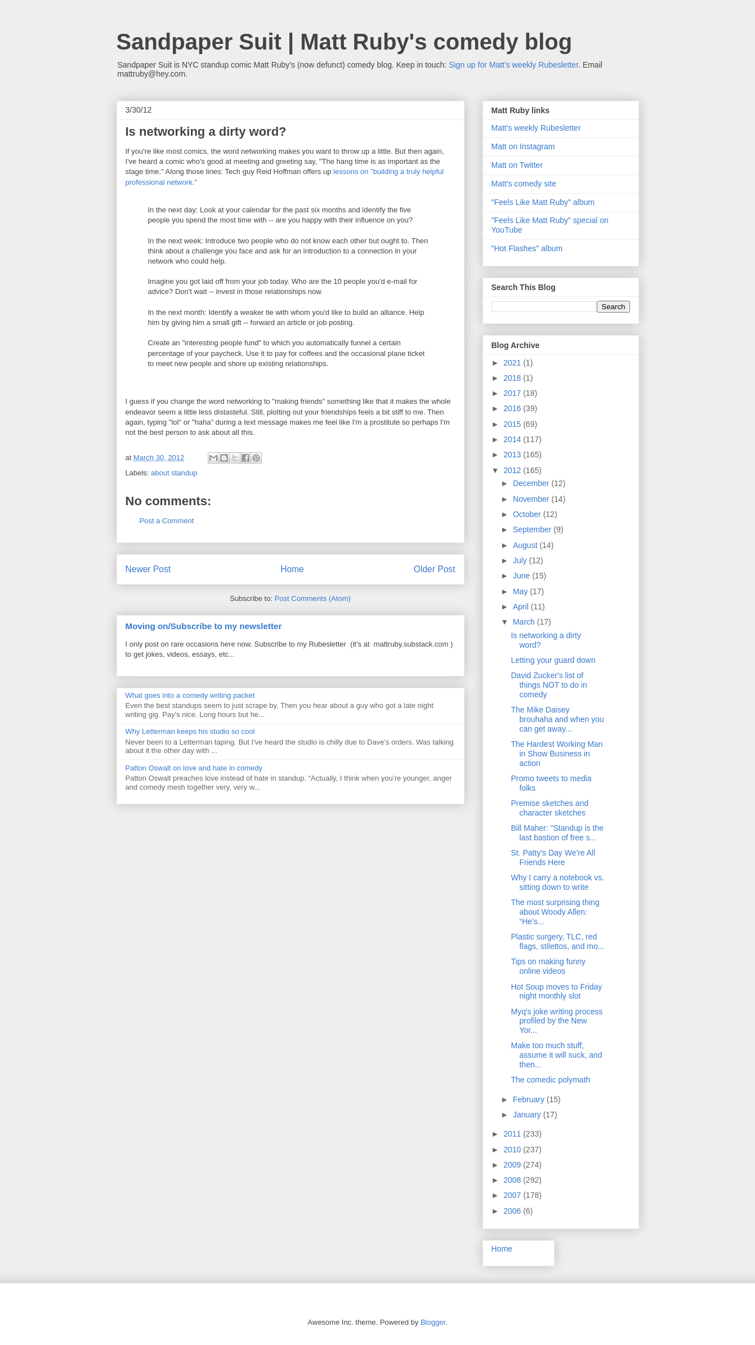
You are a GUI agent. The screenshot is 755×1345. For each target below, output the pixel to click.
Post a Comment (167, 520)
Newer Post (148, 569)
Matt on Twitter (517, 165)
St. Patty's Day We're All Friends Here (553, 857)
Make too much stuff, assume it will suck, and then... (556, 1055)
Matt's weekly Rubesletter (536, 127)
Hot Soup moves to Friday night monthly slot (556, 991)
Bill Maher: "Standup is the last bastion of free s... (557, 832)
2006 (513, 1210)
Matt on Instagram (523, 146)
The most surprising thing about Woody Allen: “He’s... (555, 912)
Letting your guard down (553, 660)
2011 (513, 1133)
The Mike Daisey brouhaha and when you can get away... (557, 719)
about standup (174, 473)
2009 (513, 1164)
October (528, 514)
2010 (513, 1149)
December (532, 483)
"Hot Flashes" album (527, 248)
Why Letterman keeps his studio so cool (190, 731)
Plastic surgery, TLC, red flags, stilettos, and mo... (557, 941)
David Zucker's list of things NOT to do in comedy (549, 685)
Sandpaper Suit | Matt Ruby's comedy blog (345, 41)
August (526, 545)
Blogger (433, 1322)
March (525, 621)
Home (292, 569)
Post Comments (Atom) (313, 598)
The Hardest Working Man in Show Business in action (556, 754)
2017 (513, 393)
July (521, 560)
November (532, 499)
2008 (513, 1179)
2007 (513, 1195)
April (522, 606)
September (533, 529)
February (530, 1099)
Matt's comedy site (524, 183)
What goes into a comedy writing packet (190, 695)
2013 (513, 454)
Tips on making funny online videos (548, 966)
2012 (513, 470)
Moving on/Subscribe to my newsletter (204, 626)
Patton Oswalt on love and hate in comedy (194, 768)
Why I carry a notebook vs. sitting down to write (557, 882)
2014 (513, 439)
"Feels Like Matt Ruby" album (543, 202)
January (528, 1114)
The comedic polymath (550, 1079)
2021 (513, 362)
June (522, 575)
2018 (513, 377)
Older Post (434, 569)
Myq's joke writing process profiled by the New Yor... (556, 1021)
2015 (513, 424)
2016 (513, 408)
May (521, 591)
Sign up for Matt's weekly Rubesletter (513, 64)
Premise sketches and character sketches (549, 808)
